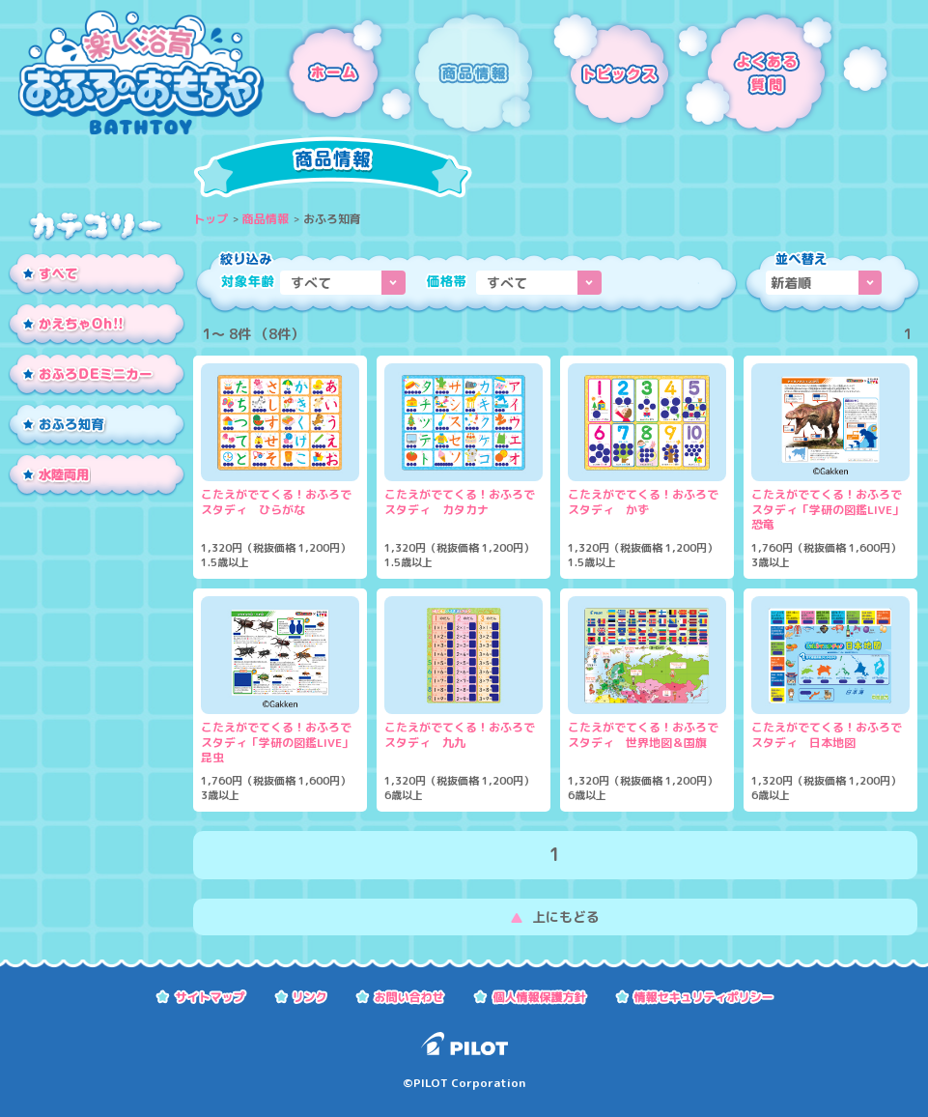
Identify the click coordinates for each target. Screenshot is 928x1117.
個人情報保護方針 (530, 996)
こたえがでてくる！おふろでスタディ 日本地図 (826, 735)
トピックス (606, 72)
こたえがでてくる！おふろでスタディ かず (643, 502)
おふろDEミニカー (96, 376)
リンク (301, 996)
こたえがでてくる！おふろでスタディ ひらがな (276, 502)
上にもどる (566, 916)
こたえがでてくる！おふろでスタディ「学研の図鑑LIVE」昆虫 (277, 742)
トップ (210, 219)
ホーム (338, 72)
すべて (96, 275)
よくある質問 (784, 72)
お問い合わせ (400, 996)
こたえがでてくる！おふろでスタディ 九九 (459, 735)
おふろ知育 (96, 426)
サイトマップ (201, 996)
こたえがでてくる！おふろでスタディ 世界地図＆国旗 (643, 735)
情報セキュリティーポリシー (694, 996)
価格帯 (446, 281)
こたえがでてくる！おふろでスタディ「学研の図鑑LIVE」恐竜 (827, 509)
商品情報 (475, 72)
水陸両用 (96, 476)
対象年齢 (247, 281)
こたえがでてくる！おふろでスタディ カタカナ (459, 502)
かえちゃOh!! (96, 325)
